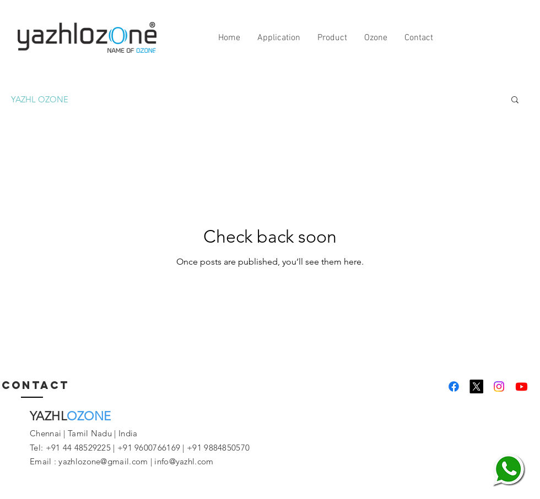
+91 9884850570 (217, 447)
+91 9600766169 (148, 447)
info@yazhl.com (183, 461)
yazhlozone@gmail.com (103, 461)
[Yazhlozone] (454, 386)
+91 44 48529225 (78, 447)
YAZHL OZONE (39, 99)
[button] (515, 100)
